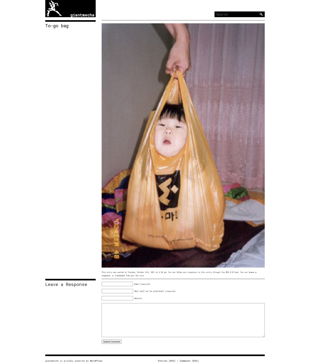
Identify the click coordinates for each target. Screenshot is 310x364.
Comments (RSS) (189, 360)
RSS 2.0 (229, 272)
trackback (120, 275)
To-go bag (57, 25)
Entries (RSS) (167, 360)
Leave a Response (66, 284)
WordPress (96, 360)
